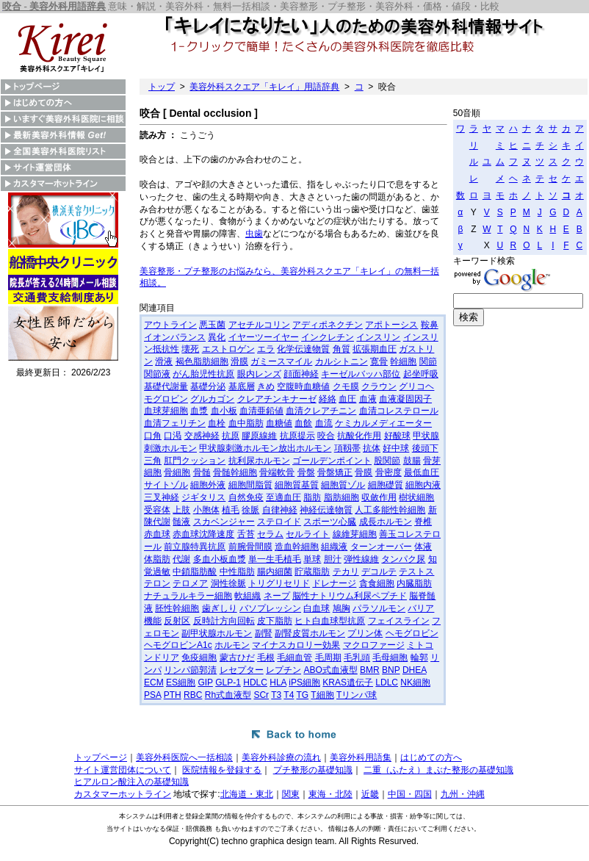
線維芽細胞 (355, 534)
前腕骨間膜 (250, 546)
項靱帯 (347, 448)
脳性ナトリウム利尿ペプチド (349, 596)
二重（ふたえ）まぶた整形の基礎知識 (438, 770)
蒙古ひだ (237, 657)
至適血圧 (283, 497)
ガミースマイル (281, 361)
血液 (368, 399)
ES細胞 (180, 682)
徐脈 (250, 510)
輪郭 (419, 657)
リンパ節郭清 (190, 670)
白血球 (316, 608)
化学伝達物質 (303, 349)
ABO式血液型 (330, 670)
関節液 (157, 374)
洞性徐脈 (228, 583)
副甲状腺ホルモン (216, 633)
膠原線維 (259, 435)
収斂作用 (379, 497)
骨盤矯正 (335, 472)
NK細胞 (415, 682)
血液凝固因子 (405, 399)
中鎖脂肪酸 (195, 571)
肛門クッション (194, 460)
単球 (312, 559)
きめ (266, 386)
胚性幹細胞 (177, 608)
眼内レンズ (259, 374)
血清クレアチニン (321, 411)
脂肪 (312, 497)
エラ (266, 349)
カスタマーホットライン (122, 794)
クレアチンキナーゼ (277, 399)
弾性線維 (361, 559)
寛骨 (379, 361)
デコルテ (379, 571)
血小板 (224, 411)
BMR (370, 670)
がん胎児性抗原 (203, 374)
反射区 (177, 621)
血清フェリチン (175, 423)
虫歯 (254, 233)
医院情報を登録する (221, 770)
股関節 (387, 460)
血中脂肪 (246, 423)
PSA (152, 695)
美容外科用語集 (360, 757)
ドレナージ (334, 583)
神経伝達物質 (326, 510)
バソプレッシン (270, 608)
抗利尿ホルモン (259, 460)
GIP (205, 682)
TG (303, 695)
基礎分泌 (207, 386)
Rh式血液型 (228, 695)
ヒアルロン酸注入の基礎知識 (131, 782)
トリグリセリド (279, 583)
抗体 (371, 448)
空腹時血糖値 (303, 386)
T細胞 (322, 695)
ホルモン (232, 645)
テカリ (346, 571)
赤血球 (157, 534)
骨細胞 (177, 472)
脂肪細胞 (341, 497)
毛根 (266, 657)
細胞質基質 (297, 485)
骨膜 (363, 472)
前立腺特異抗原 (194, 546)
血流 (324, 423)
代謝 (181, 559)
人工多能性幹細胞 (390, 510)
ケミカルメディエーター (383, 423)
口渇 (172, 435)
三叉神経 (161, 497)
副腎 (263, 633)
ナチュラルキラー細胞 (188, 596)
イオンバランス (175, 337)
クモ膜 (346, 386)
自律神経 (279, 510)
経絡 (327, 399)
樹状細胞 (416, 497)
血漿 (199, 411)
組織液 (334, 546)
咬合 (326, 435)
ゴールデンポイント (332, 460)
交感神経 (202, 435)
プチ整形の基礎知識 (313, 770)
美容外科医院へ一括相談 (184, 757)
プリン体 (365, 633)
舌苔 (246, 534)
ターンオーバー (381, 546)
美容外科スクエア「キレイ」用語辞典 (264, 87)
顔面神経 (301, 374)
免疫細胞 (199, 657)
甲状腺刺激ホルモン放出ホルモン (265, 448)
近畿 (370, 794)
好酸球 (397, 435)
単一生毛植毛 (274, 559)
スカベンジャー (224, 521)
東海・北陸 (330, 794)
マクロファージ (374, 645)
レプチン (283, 670)
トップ (161, 87)
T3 (276, 695)
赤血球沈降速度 (203, 534)
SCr (261, 695)
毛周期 (328, 657)
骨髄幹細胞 (235, 472)
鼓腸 (412, 460)
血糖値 (279, 423)
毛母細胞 (390, 657)
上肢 (181, 510)
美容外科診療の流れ (281, 757)
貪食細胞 (376, 583)
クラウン (379, 386)
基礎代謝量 (166, 386)
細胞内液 (423, 485)
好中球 (396, 448)
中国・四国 (410, 794)
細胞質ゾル (343, 485)
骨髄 (202, 472)
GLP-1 (228, 682)
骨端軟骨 (276, 472)
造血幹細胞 (297, 546)
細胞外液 (207, 485)
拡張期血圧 (375, 349)
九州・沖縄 (463, 794)
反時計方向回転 (224, 621)
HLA (278, 682)
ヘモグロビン (412, 633)
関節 (428, 361)
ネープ (277, 596)
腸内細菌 (274, 571)
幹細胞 (403, 361)
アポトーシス (391, 325)
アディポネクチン (327, 325)
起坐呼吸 (420, 374)
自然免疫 (246, 497)
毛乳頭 (357, 657)
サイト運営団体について (122, 770)
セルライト (308, 534)
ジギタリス (203, 497)
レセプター (242, 670)
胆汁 (333, 559)
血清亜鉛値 (261, 411)
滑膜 (239, 361)
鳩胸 (341, 608)
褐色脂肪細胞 (202, 361)
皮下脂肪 (274, 621)
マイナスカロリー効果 (296, 645)
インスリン (378, 337)
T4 (288, 695)
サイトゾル (166, 485)
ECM (154, 682)
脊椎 (423, 521)
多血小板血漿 (219, 559)
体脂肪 (157, 559)
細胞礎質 (385, 485)
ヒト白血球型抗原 (329, 621)
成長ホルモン (385, 521)
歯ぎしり (219, 608)
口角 (153, 435)
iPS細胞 (304, 682)
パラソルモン (379, 608)
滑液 (164, 361)
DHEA (414, 670)
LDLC (386, 682)
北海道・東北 (246, 794)
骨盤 (306, 472)
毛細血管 (294, 657)
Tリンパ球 (356, 695)
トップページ (100, 757)
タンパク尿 (403, 559)
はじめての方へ (431, 757)
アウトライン (170, 325)
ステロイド (279, 521)
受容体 (157, 510)
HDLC (255, 682)
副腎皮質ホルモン (310, 633)
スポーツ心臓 (329, 521)
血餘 (303, 423)
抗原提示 (297, 435)
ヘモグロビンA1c (178, 645)
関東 (291, 794)
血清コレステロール (398, 411)
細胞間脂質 (250, 485)
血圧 (347, 399)
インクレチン (327, 337)
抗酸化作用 (359, 435)
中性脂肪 (237, 571)
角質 (341, 349)
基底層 (241, 386)
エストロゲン (228, 349)
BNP (391, 670)
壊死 (190, 349)
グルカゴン (212, 399)
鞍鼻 (429, 325)
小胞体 (206, 510)
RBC (193, 695)
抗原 (230, 435)
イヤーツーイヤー (263, 337)
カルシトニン (341, 361)
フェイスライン (399, 621)
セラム (270, 534)
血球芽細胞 (166, 411)
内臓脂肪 (414, 583)
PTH (172, 695)
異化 (216, 337)
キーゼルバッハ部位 (360, 374)
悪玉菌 (212, 325)
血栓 (216, 423)
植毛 (230, 510)
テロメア (190, 583)
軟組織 (247, 596)
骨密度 (388, 472)
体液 (423, 546)
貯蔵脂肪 (312, 571)
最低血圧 (421, 472)
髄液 (181, 521)
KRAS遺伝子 (347, 682)
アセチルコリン (259, 325)
